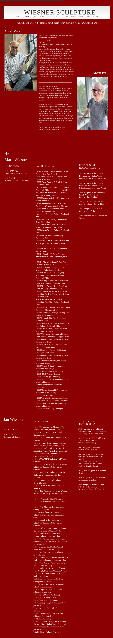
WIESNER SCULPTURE (60, 12)
